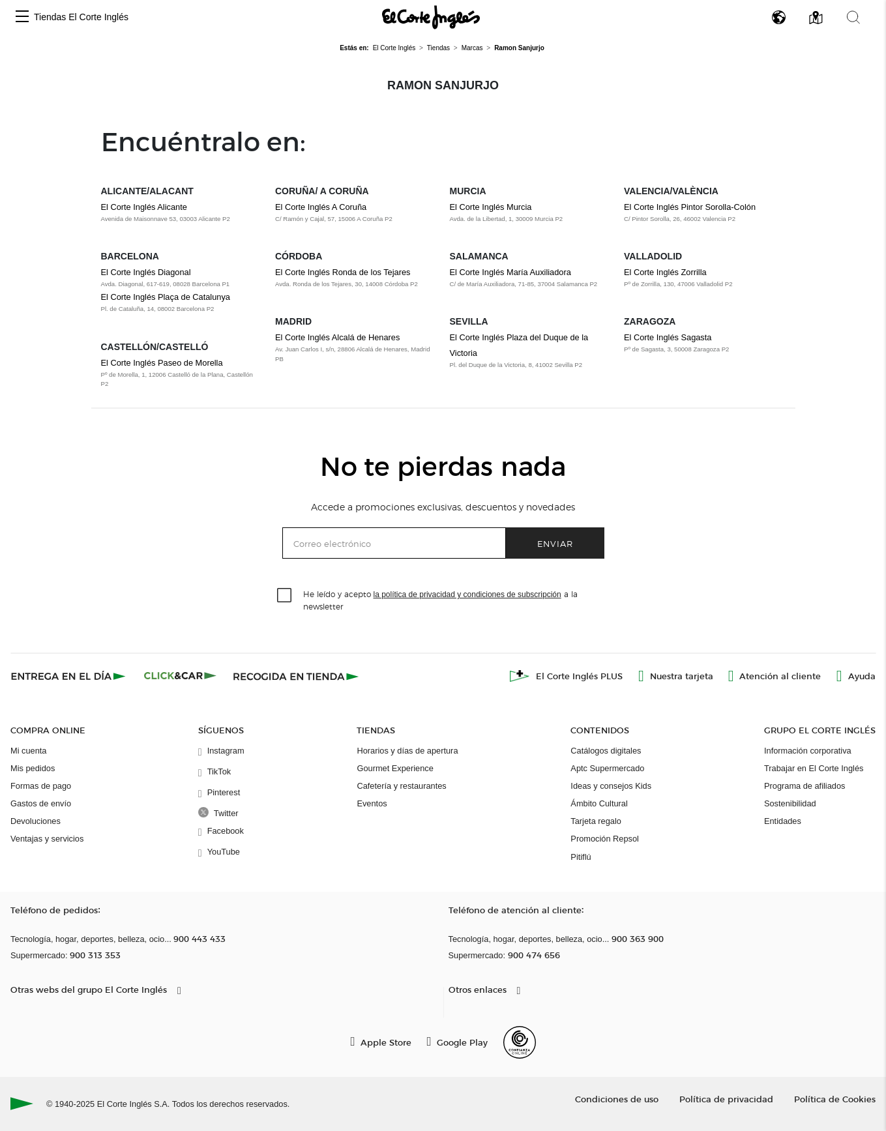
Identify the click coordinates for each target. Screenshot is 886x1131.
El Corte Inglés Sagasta (667, 337)
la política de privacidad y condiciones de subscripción (467, 594)
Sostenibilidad (790, 803)
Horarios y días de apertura (407, 751)
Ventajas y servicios (46, 839)
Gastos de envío (40, 803)
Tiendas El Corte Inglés (81, 17)
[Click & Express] (69, 676)
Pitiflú (580, 857)
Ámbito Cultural (598, 803)
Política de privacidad (726, 1099)
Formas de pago (40, 786)
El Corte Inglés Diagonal (146, 272)
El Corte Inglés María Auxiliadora (510, 272)
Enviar (555, 543)
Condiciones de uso (616, 1099)
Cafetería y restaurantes (401, 786)
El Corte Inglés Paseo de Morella (162, 363)
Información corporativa (807, 751)
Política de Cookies (835, 1099)
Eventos (372, 803)
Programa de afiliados (804, 786)
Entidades (782, 821)
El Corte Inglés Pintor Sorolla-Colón (690, 207)
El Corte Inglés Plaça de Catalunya (165, 297)
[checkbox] (285, 596)
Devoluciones (35, 821)
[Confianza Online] (519, 1042)
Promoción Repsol (604, 839)
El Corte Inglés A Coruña (320, 207)
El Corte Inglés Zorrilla (665, 272)
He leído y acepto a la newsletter (440, 599)
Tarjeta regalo (595, 821)
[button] (22, 17)
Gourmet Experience (395, 768)
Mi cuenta (28, 751)
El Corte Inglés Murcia (491, 207)
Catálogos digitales (605, 751)
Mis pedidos (32, 768)
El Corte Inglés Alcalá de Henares (337, 337)
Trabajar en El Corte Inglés (813, 768)
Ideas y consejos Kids (610, 786)
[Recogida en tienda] (296, 676)
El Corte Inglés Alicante (144, 207)
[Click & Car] (180, 676)
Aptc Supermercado (607, 768)
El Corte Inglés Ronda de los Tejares (342, 272)
